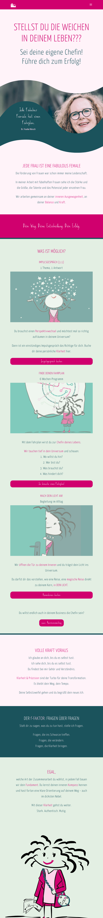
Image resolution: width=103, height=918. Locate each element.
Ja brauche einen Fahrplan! (51, 483)
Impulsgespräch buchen (51, 361)
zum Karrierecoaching (51, 622)
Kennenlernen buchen (51, 595)
